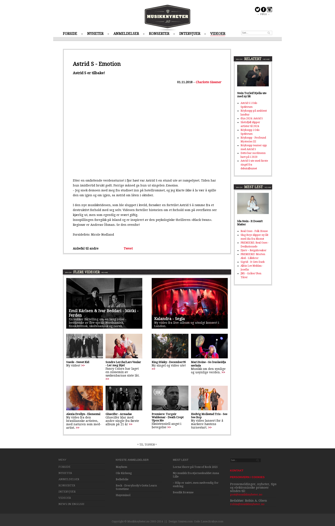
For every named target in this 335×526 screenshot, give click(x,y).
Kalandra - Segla (169, 318)
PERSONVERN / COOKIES (247, 477)
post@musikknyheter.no (246, 494)
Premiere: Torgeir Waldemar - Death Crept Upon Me (168, 417)
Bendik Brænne (183, 492)
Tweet (128, 248)
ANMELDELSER (126, 34)
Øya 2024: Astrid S (252, 118)
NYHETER (95, 34)
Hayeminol (123, 495)
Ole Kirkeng (124, 473)
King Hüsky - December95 (169, 362)
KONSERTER (159, 34)
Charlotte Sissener (208, 82)
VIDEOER (217, 34)
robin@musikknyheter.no (247, 504)
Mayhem (121, 466)
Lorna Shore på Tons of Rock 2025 (195, 466)
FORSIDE (70, 34)
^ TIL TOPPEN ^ (147, 444)
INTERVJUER (189, 34)
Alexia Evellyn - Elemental (83, 414)
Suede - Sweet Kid (77, 362)
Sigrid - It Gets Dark (253, 261)
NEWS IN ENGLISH (71, 504)
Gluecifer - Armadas (119, 414)
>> (83, 365)
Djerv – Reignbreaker (253, 250)
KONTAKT (237, 470)
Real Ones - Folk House (254, 231)
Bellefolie (122, 479)
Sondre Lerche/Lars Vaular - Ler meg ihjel (123, 364)
